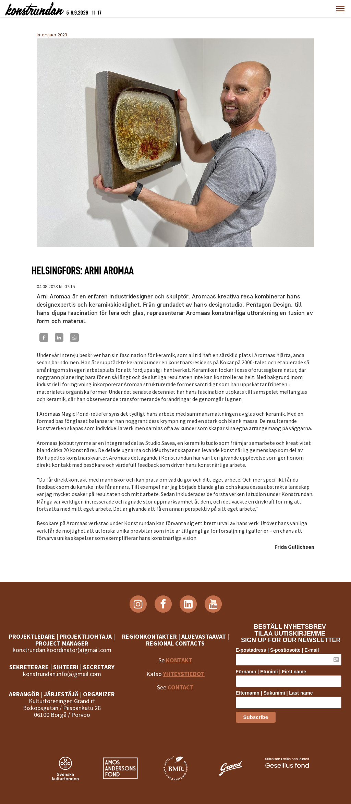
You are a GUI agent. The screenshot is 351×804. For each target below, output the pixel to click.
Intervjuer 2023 (52, 35)
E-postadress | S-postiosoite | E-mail (280, 650)
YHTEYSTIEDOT (184, 674)
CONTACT (181, 687)
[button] (340, 8)
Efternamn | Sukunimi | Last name (277, 693)
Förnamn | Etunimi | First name (274, 671)
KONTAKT (179, 660)
